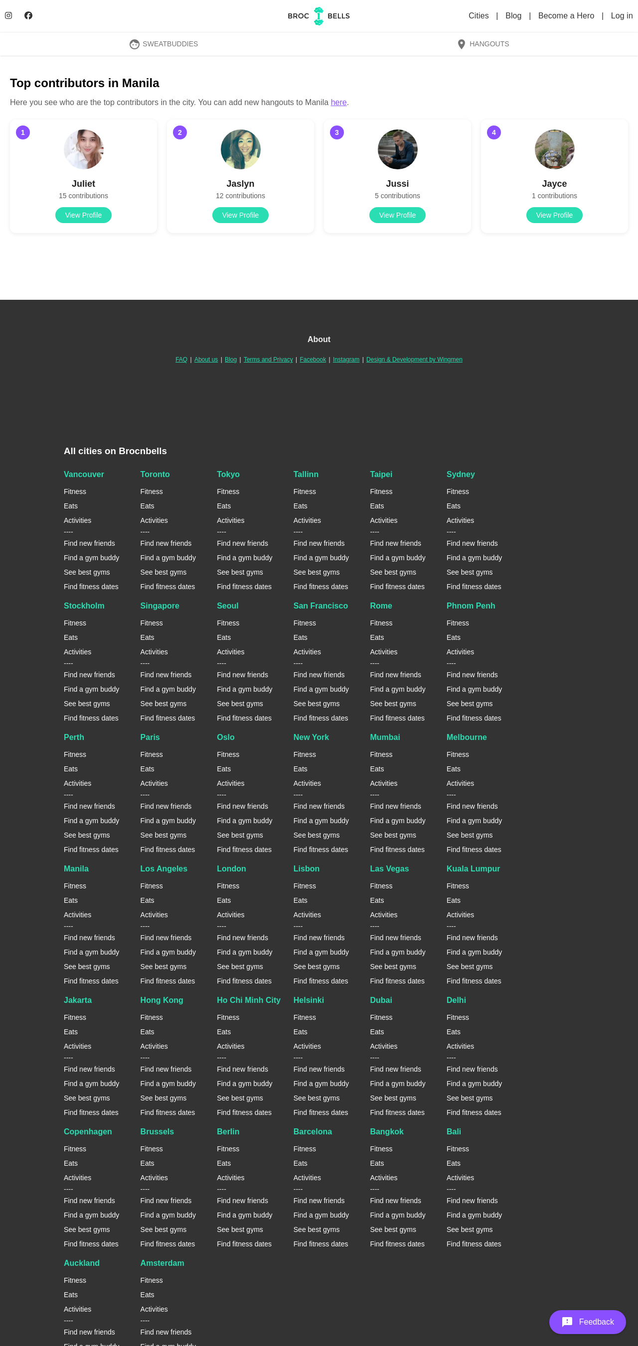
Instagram (346, 359)
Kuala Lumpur (473, 868)
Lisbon (306, 868)
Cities (480, 15)
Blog (514, 15)
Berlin (228, 1131)
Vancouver (84, 474)
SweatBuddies (163, 44)
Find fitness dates (91, 587)
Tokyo (228, 474)
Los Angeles (164, 868)
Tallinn (306, 474)
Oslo (226, 737)
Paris (150, 737)
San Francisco (321, 606)
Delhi (456, 1000)
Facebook (313, 359)
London (231, 868)
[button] (587, 1322)
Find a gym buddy (91, 558)
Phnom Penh (471, 606)
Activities (77, 520)
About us (206, 359)
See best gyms (87, 572)
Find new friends (89, 543)
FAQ (181, 359)
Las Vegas (389, 868)
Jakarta (78, 1000)
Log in (622, 15)
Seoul (228, 606)
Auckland (82, 1263)
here (339, 102)
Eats (71, 506)
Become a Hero (567, 15)
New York (311, 737)
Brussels (157, 1131)
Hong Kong (162, 1000)
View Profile (83, 215)
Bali (454, 1131)
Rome (381, 606)
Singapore (160, 606)
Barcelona (313, 1131)
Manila (76, 868)
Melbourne (467, 737)
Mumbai (385, 737)
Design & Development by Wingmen (414, 359)
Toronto (155, 474)
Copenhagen (88, 1131)
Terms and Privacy (268, 359)
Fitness (75, 491)
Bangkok (387, 1131)
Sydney (461, 474)
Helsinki (309, 1000)
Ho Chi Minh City (249, 1000)
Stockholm (84, 606)
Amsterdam (162, 1263)
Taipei (381, 474)
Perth (74, 737)
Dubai (381, 1000)
